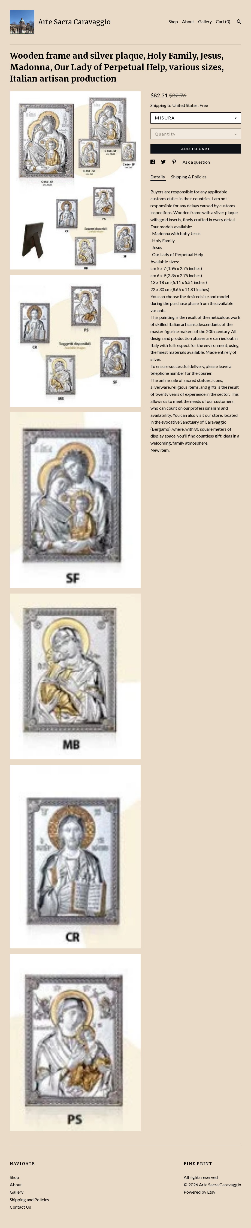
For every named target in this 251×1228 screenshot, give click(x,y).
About (188, 21)
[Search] (239, 22)
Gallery (205, 21)
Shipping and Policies (29, 1199)
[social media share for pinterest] (174, 161)
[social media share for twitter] (164, 161)
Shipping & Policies (189, 176)
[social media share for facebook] (153, 161)
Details (158, 176)
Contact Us (20, 1206)
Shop (173, 21)
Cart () (223, 21)
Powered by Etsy (199, 1191)
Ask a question (196, 161)
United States (185, 105)
